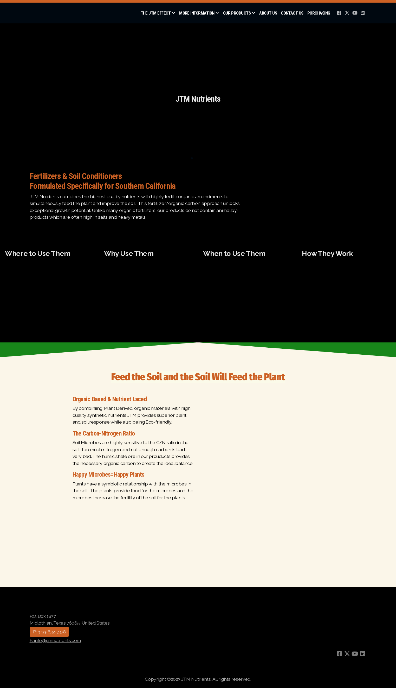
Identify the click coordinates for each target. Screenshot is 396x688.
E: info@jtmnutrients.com (55, 640)
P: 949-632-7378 (49, 631)
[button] (192, 158)
